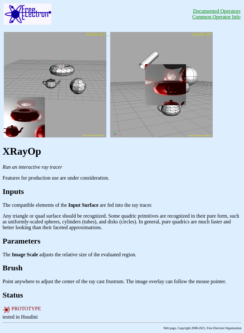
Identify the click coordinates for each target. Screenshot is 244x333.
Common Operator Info (216, 16)
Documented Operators (216, 11)
